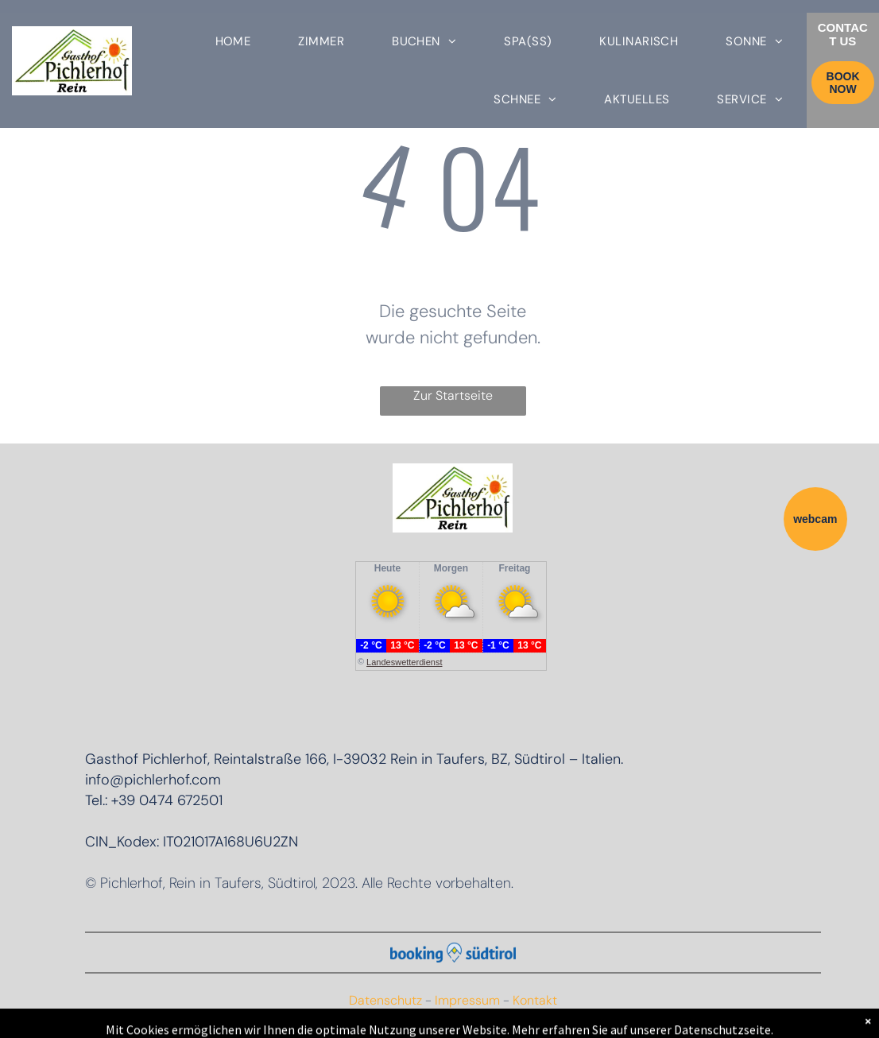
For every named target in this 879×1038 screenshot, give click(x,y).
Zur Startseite (453, 395)
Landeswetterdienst (404, 662)
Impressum (467, 1000)
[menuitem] (233, 42)
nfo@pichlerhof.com (154, 779)
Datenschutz (385, 1000)
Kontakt (535, 1000)
